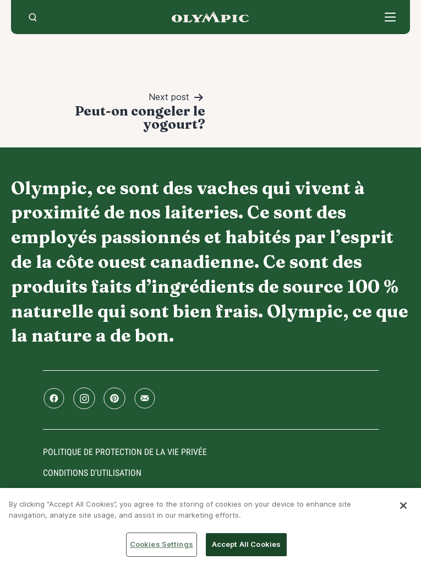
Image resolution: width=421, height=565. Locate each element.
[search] (33, 17)
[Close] (403, 505)
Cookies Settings (161, 544)
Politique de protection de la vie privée (125, 452)
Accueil (210, 17)
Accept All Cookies (246, 544)
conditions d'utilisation (92, 473)
